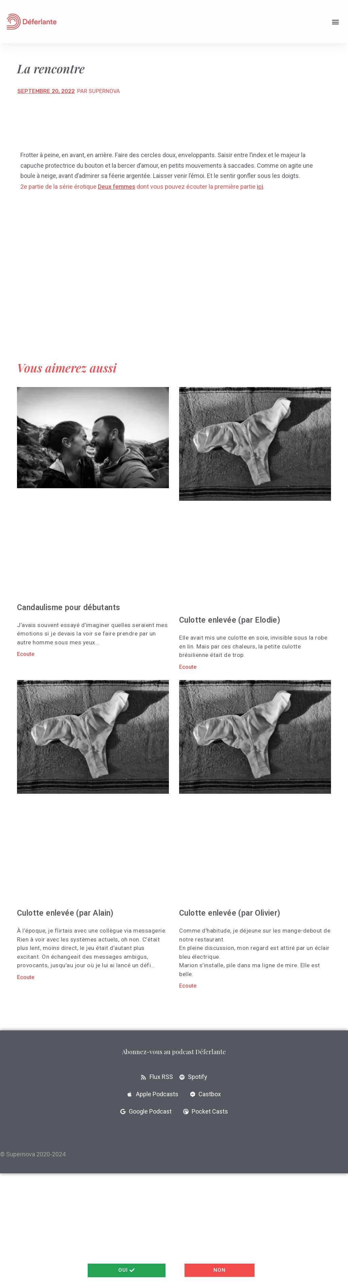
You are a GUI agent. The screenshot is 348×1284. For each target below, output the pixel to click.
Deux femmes (116, 186)
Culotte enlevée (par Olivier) (229, 913)
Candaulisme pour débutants (68, 607)
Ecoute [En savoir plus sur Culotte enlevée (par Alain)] (25, 977)
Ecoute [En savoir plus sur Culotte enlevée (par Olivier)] (187, 986)
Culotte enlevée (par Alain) (65, 913)
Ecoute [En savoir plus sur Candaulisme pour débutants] (25, 654)
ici (260, 186)
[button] (335, 21)
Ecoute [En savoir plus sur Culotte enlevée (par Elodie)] (187, 667)
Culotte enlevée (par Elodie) (229, 620)
